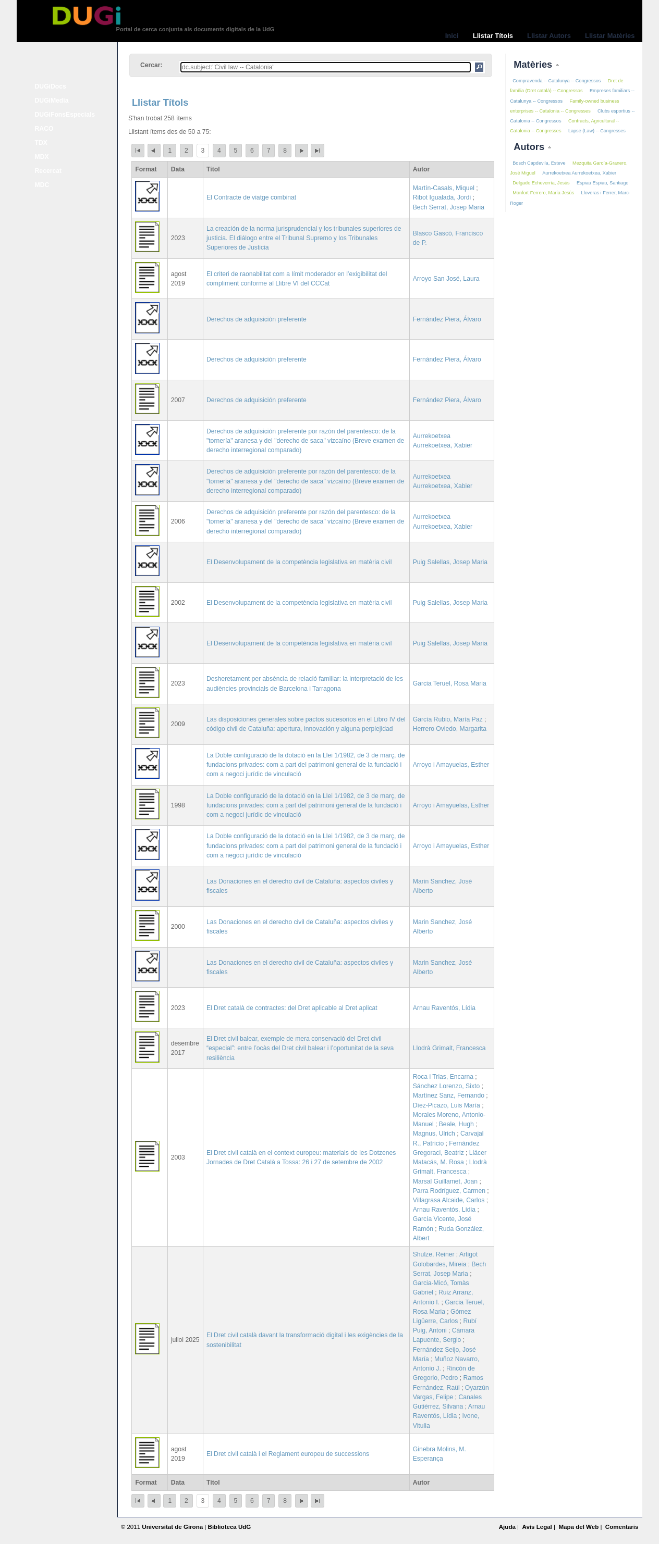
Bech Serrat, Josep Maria (448, 207)
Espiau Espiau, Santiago (602, 182)
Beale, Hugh (456, 1124)
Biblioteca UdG (229, 1527)
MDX (42, 156)
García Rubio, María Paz (448, 719)
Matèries (534, 64)
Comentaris (622, 1527)
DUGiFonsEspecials (65, 114)
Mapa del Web (578, 1527)
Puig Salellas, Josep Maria (450, 562)
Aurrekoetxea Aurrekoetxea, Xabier (579, 173)
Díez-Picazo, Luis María (446, 1105)
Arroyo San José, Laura (446, 278)
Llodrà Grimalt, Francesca (449, 1048)
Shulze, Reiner (434, 1254)
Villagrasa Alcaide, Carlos (449, 1200)
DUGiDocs (50, 86)
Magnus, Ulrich (434, 1133)
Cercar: (151, 65)
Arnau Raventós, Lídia (444, 1008)
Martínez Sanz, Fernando (448, 1095)
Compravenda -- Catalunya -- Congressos (556, 80)
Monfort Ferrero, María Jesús (543, 192)
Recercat (48, 171)
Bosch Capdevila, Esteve (538, 163)
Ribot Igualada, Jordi (442, 197)
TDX (41, 142)
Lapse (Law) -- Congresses (597, 130)
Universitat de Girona (172, 1527)
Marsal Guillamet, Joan (445, 1181)
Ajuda (507, 1527)
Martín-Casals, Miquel (443, 188)
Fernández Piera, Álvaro (447, 319)
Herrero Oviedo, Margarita (449, 728)
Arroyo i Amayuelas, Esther (451, 764)
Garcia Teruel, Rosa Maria (449, 683)
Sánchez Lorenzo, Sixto (446, 1086)
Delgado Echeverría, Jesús (540, 182)
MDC (42, 185)
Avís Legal (537, 1527)
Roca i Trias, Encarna (443, 1076)
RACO (44, 128)
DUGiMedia (52, 100)
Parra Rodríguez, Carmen (449, 1190)
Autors (530, 146)
